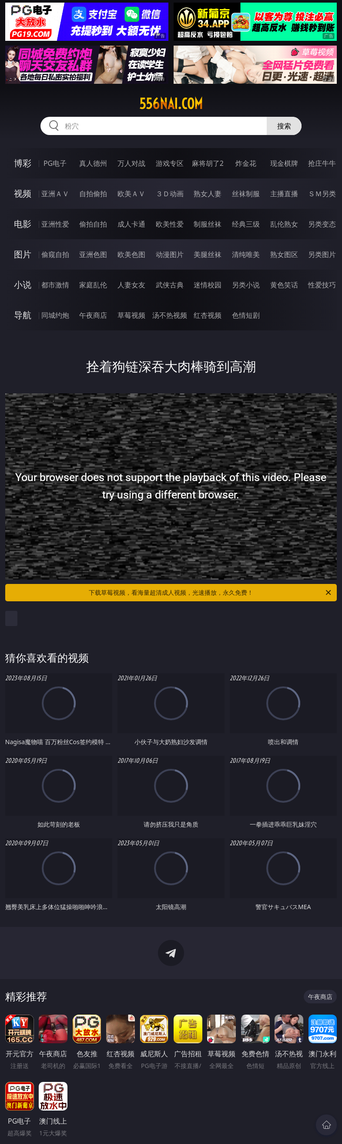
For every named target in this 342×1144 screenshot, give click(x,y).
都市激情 (55, 285)
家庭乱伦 (93, 285)
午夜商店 (93, 315)
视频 (22, 193)
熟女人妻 (207, 193)
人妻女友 (131, 285)
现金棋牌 (284, 163)
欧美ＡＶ (131, 193)
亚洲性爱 (55, 224)
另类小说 (246, 285)
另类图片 (322, 254)
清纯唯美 (246, 254)
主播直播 (284, 193)
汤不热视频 (169, 315)
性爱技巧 (322, 285)
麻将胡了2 (208, 163)
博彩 (22, 163)
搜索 (284, 126)
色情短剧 (246, 315)
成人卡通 (131, 224)
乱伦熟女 (284, 224)
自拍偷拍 (93, 193)
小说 (22, 284)
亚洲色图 (93, 254)
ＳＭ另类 (322, 193)
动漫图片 (170, 254)
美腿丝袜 (207, 254)
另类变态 (322, 224)
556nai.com (171, 103)
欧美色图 (131, 254)
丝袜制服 (246, 193)
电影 (22, 224)
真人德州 (93, 163)
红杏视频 (207, 315)
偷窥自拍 (55, 254)
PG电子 (55, 163)
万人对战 (131, 163)
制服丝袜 (207, 224)
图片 (22, 254)
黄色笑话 (284, 285)
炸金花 (245, 163)
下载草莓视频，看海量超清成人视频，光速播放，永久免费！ (210, 592)
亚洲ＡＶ (55, 193)
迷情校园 (207, 285)
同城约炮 (55, 315)
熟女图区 (284, 254)
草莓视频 (131, 315)
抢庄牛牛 (322, 163)
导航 (22, 315)
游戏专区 (170, 163)
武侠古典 (170, 285)
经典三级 (246, 224)
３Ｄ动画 (170, 193)
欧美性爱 (170, 224)
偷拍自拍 (93, 224)
